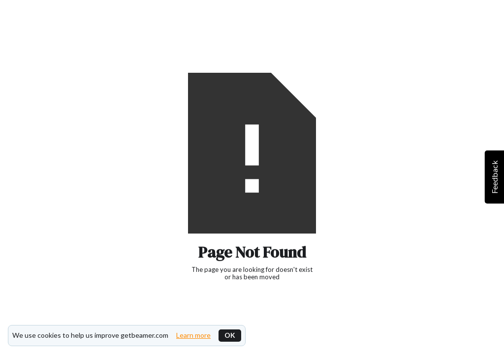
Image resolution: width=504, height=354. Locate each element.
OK (229, 335)
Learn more (193, 335)
